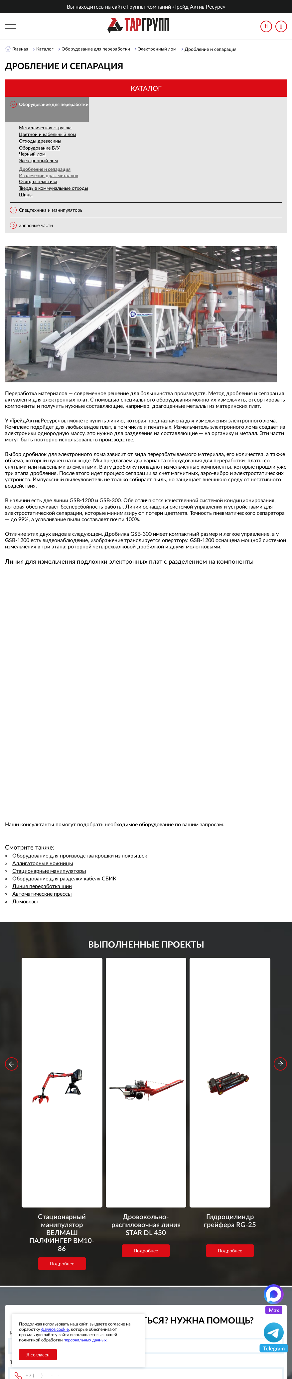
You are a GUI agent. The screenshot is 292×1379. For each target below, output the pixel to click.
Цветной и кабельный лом (47, 134)
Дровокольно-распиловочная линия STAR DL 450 (146, 1057)
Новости (109, 1298)
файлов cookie (55, 1329)
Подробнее (62, 1082)
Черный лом (32, 154)
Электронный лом (159, 49)
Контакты (110, 1306)
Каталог (45, 49)
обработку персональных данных (92, 1241)
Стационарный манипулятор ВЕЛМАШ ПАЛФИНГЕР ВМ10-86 (62, 1057)
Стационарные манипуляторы (49, 871)
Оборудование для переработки (97, 49)
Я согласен (38, 1354)
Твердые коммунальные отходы (53, 188)
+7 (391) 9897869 (207, 1283)
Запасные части (36, 225)
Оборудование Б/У (39, 148)
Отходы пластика (38, 181)
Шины (26, 195)
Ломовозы (25, 901)
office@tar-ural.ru (197, 1298)
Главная (20, 49)
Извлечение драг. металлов (48, 175)
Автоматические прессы (42, 894)
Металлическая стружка (45, 128)
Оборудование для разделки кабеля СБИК (64, 878)
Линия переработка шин (42, 886)
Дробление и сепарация (45, 169)
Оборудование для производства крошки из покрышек (79, 856)
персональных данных (85, 1339)
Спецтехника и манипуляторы (51, 210)
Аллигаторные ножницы (42, 863)
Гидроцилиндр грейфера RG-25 (230, 1053)
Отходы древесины (40, 141)
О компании (113, 1281)
